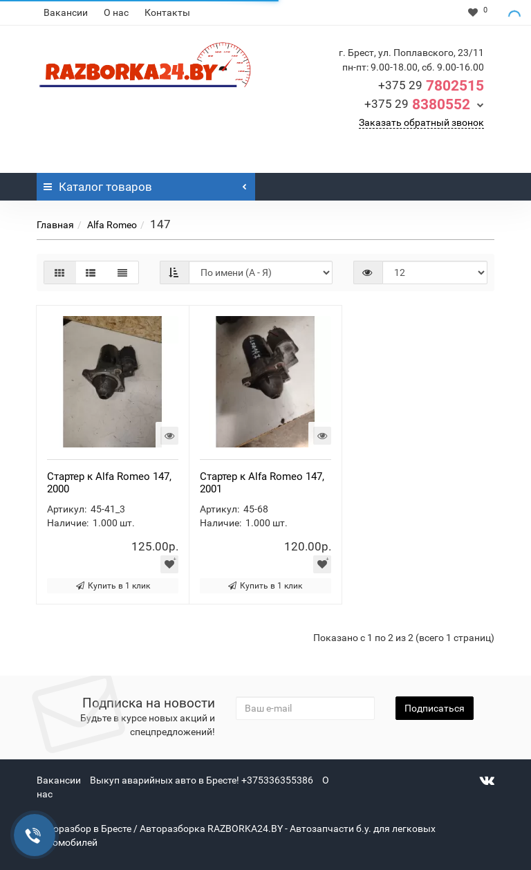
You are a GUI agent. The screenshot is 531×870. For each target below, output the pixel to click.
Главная (55, 224)
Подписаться (434, 708)
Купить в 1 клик (113, 586)
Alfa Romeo (112, 224)
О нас (116, 12)
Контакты (167, 12)
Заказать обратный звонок (421, 122)
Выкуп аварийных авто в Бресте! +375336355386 (201, 780)
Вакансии (66, 12)
